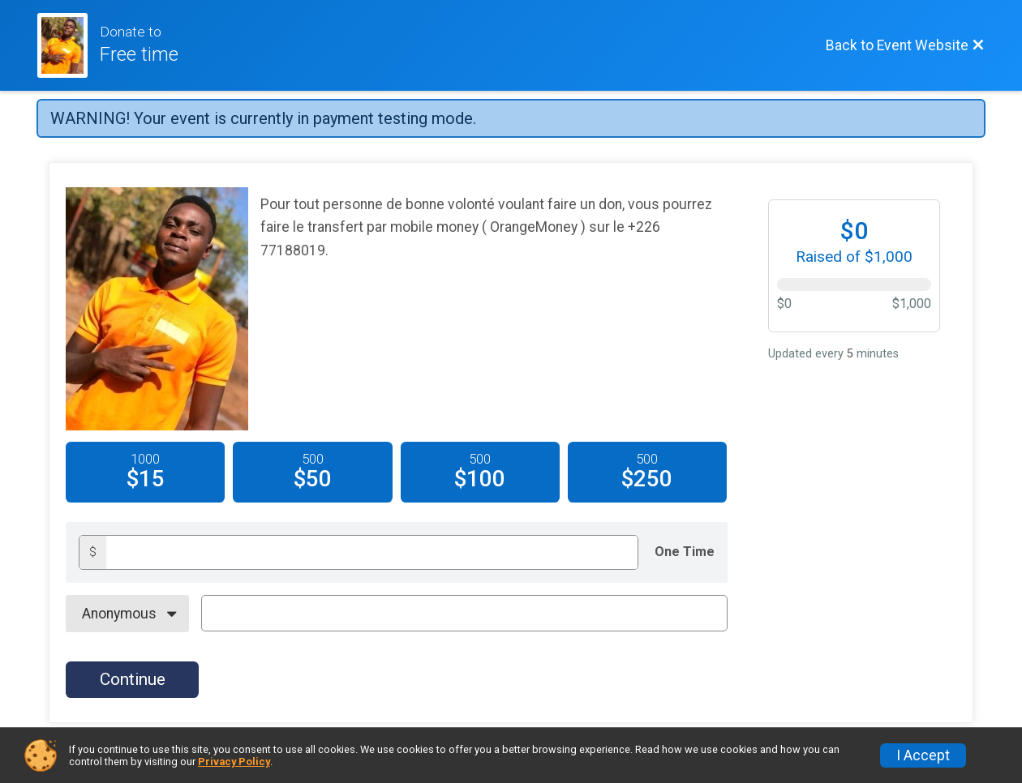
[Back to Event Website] (905, 45)
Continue (132, 679)
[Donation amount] (372, 552)
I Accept (923, 755)
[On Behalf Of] (127, 613)
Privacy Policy (234, 761)
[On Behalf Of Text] (464, 613)
